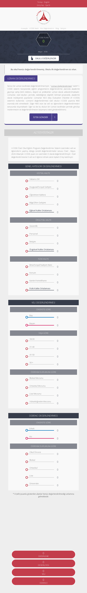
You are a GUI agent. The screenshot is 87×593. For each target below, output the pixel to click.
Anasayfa (24, 28)
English (47, 2)
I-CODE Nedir (34, 28)
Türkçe (40, 2)
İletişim (63, 28)
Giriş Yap (40, 5)
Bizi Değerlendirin (47, 28)
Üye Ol (47, 5)
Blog (57, 28)
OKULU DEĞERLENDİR (43, 58)
